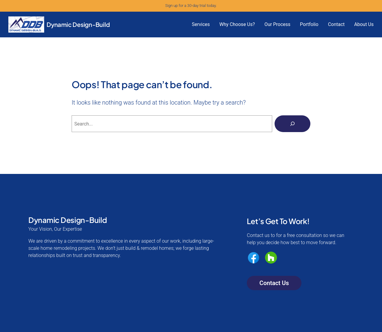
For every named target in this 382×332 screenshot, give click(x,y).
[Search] (292, 123)
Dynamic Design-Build (78, 24)
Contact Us (274, 283)
